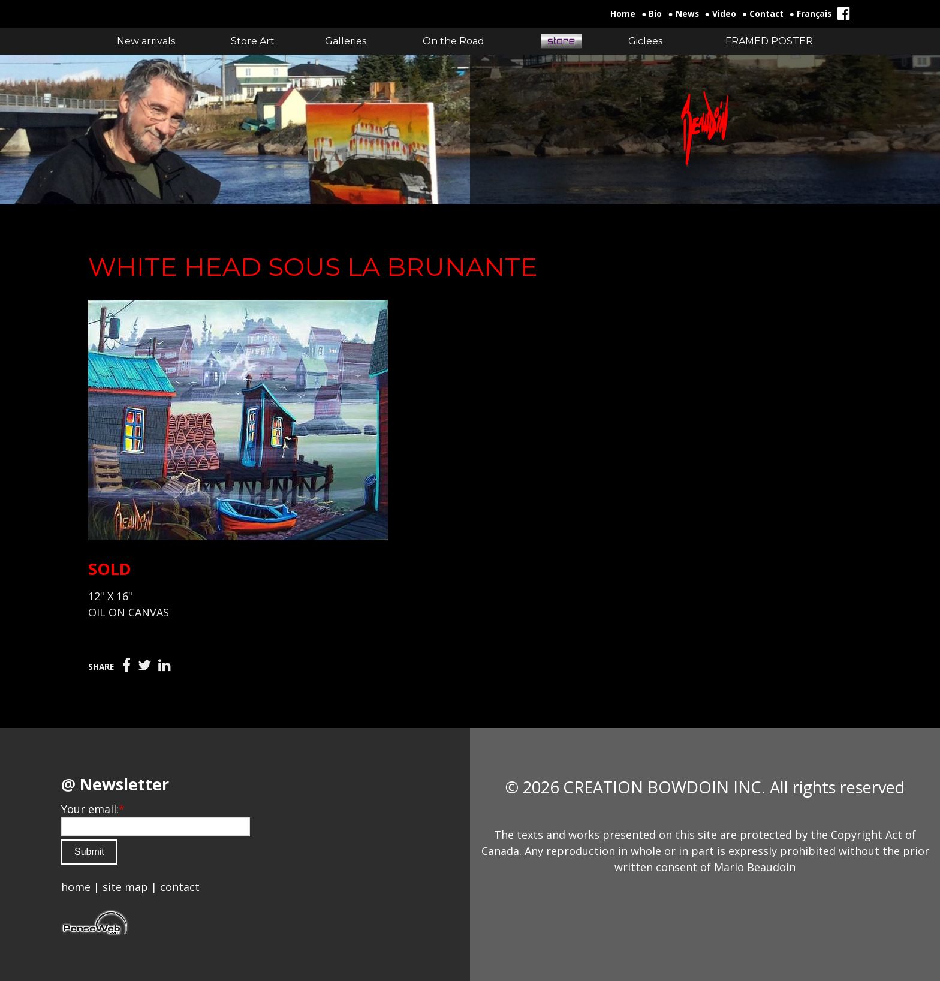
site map (125, 887)
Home (622, 13)
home (76, 887)
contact (180, 887)
